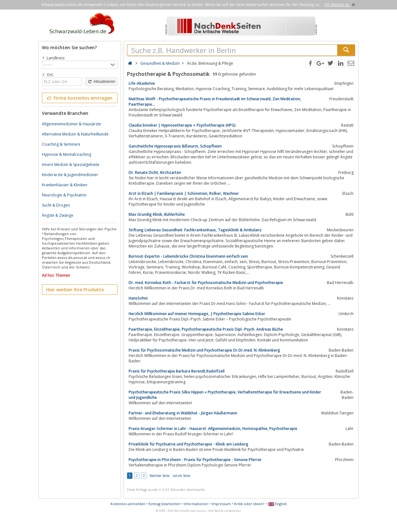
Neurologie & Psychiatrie (64, 195)
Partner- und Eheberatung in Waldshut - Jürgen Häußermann (183, 413)
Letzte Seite (181, 475)
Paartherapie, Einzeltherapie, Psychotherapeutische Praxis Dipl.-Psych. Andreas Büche (206, 329)
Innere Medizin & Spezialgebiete (70, 164)
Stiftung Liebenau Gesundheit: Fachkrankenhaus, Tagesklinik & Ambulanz (195, 230)
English (277, 503)
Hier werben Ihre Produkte (75, 290)
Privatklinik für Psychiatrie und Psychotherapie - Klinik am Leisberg (188, 444)
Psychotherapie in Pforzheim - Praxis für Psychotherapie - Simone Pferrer (195, 459)
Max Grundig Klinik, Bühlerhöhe (157, 214)
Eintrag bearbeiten (164, 503)
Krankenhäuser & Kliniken (64, 185)
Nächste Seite (160, 475)
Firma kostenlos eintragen (79, 98)
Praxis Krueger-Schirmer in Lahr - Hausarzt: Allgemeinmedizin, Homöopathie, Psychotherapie (213, 428)
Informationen (196, 503)
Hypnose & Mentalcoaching (66, 154)
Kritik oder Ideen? (249, 503)
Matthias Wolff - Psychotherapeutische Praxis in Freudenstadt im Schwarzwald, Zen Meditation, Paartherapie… (215, 101)
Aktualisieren (101, 81)
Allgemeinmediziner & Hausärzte (71, 124)
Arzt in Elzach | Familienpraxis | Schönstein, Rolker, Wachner (184, 193)
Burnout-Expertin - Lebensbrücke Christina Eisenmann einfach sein (188, 256)
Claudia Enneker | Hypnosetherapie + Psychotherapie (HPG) (182, 125)
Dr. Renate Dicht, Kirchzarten (155, 172)
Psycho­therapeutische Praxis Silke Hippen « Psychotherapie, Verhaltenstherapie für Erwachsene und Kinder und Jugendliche (225, 394)
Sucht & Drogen (56, 205)
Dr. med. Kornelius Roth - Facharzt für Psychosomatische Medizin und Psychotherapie (206, 282)
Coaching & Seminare (61, 144)
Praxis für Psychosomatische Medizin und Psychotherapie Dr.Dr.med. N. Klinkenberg (204, 350)
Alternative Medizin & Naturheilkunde (75, 134)
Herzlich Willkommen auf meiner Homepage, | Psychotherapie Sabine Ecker (197, 313)
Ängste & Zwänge (57, 215)
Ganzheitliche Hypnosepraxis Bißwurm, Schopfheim (175, 146)
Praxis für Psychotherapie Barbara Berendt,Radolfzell (177, 371)
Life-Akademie (142, 83)
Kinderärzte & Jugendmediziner (70, 174)
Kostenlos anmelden (128, 503)
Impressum (221, 503)
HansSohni (138, 298)
